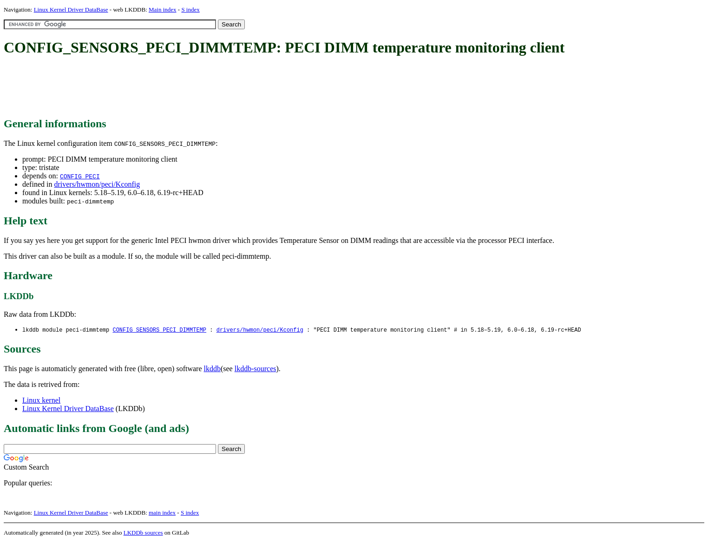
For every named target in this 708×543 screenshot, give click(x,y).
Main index (163, 9)
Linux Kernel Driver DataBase (71, 9)
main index (162, 513)
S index (190, 9)
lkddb (212, 369)
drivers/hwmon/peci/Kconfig (97, 184)
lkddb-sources (255, 369)
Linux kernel (41, 401)
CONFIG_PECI (80, 176)
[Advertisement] (173, 87)
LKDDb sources (143, 533)
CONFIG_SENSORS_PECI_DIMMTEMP (159, 330)
